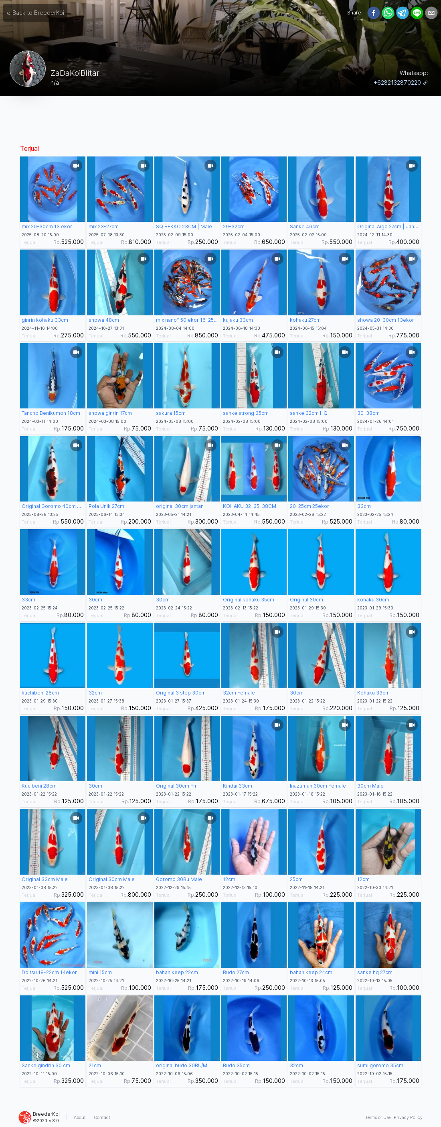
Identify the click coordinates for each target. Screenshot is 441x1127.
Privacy (408, 1117)
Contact (102, 1117)
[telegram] (402, 12)
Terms (377, 1117)
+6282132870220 (401, 82)
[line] (417, 12)
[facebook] (373, 12)
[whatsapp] (388, 12)
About (80, 1117)
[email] (431, 12)
